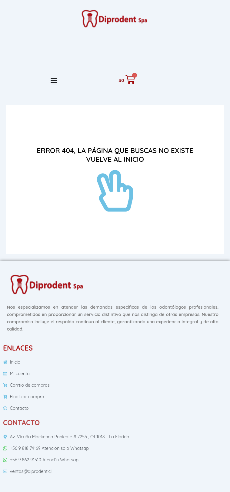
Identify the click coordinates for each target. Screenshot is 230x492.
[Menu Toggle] (54, 80)
